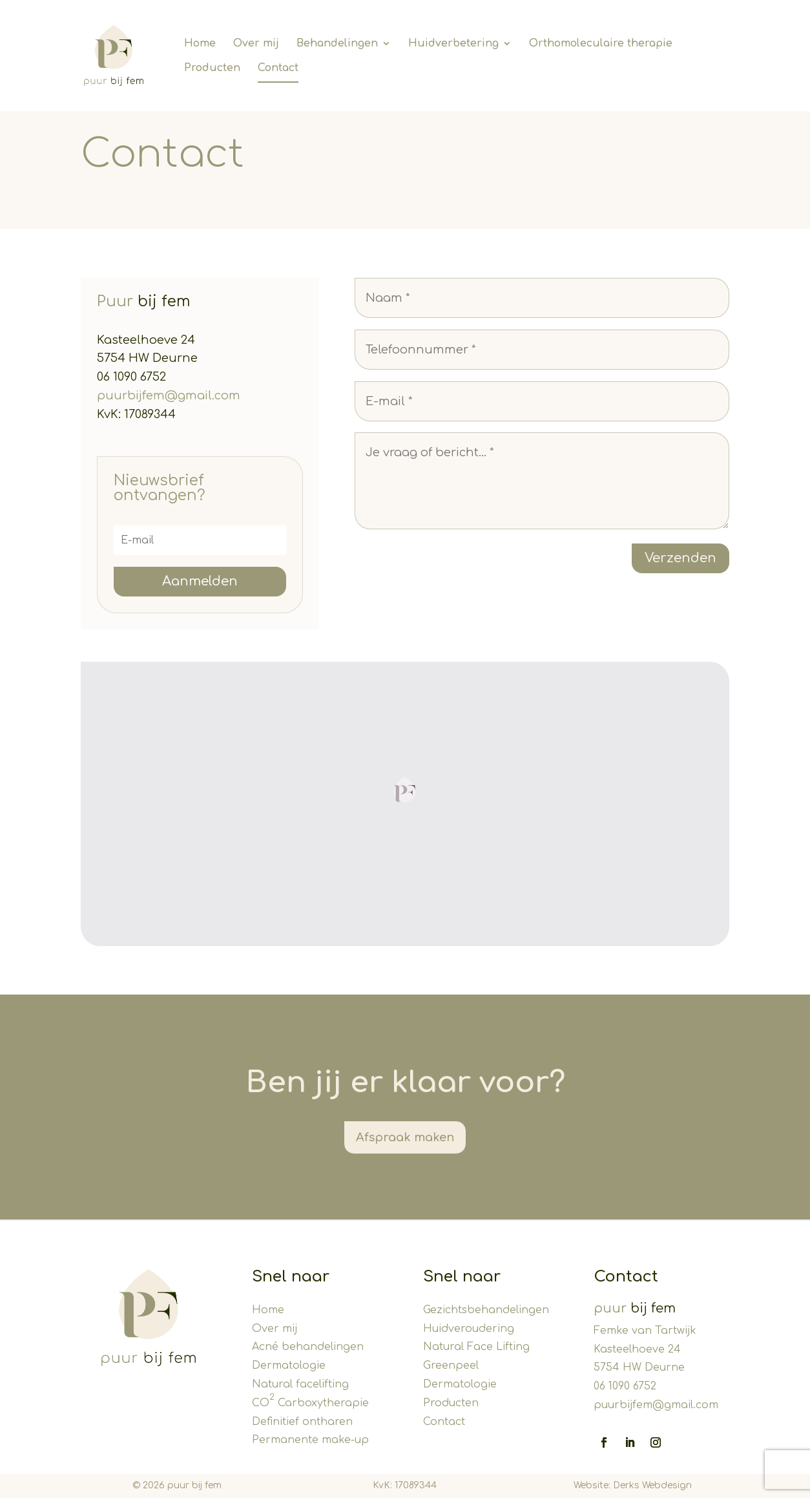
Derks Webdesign (652, 1485)
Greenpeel (451, 1365)
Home (268, 1310)
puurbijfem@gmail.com (168, 395)
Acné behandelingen (308, 1347)
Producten (451, 1403)
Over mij (274, 1328)
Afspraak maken (405, 1137)
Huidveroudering (468, 1328)
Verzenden (680, 558)
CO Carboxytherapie (310, 1403)
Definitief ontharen (302, 1422)
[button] (405, 790)
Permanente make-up (310, 1440)
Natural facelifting (300, 1384)
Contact (444, 1422)
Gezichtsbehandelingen (486, 1310)
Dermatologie (289, 1365)
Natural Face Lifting (476, 1347)
